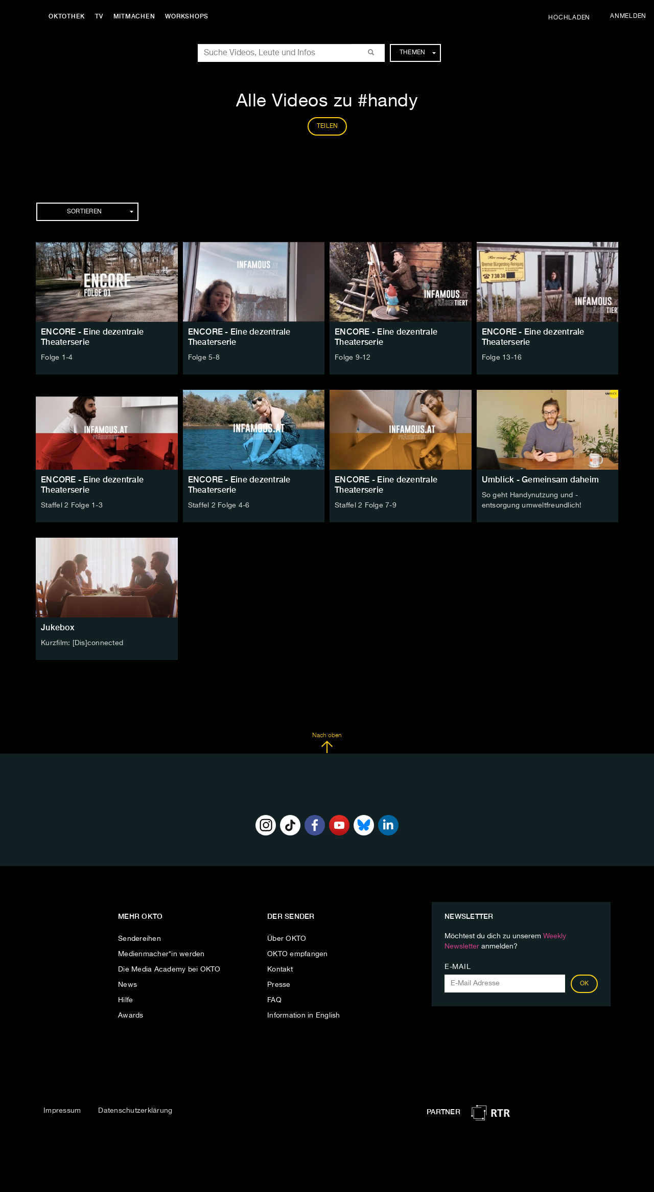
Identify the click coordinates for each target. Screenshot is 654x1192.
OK (584, 984)
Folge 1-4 (57, 357)
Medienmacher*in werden (161, 954)
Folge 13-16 (502, 357)
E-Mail (458, 966)
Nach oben (326, 743)
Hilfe (125, 1000)
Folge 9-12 (353, 357)
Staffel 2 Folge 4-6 (219, 505)
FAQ (274, 1000)
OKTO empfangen (297, 954)
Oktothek (67, 16)
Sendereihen (139, 938)
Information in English (303, 1015)
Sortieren (100, 212)
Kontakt (280, 969)
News (127, 984)
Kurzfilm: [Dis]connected (82, 643)
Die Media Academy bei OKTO (169, 969)
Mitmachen (134, 16)
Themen (418, 53)
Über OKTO (286, 938)
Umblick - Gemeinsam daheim (540, 479)
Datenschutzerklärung (135, 1110)
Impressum (62, 1110)
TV (99, 16)
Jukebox (58, 627)
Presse (279, 984)
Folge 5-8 (204, 357)
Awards (131, 1015)
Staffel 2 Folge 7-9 (365, 505)
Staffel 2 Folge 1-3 (72, 505)
